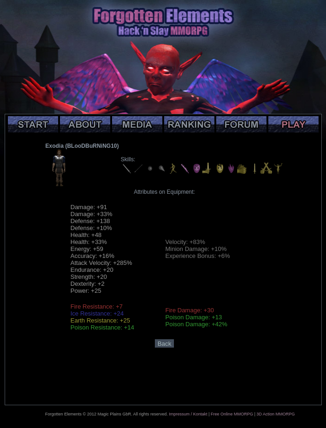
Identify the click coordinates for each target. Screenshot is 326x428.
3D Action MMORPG (275, 414)
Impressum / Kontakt (188, 414)
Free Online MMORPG (232, 414)
